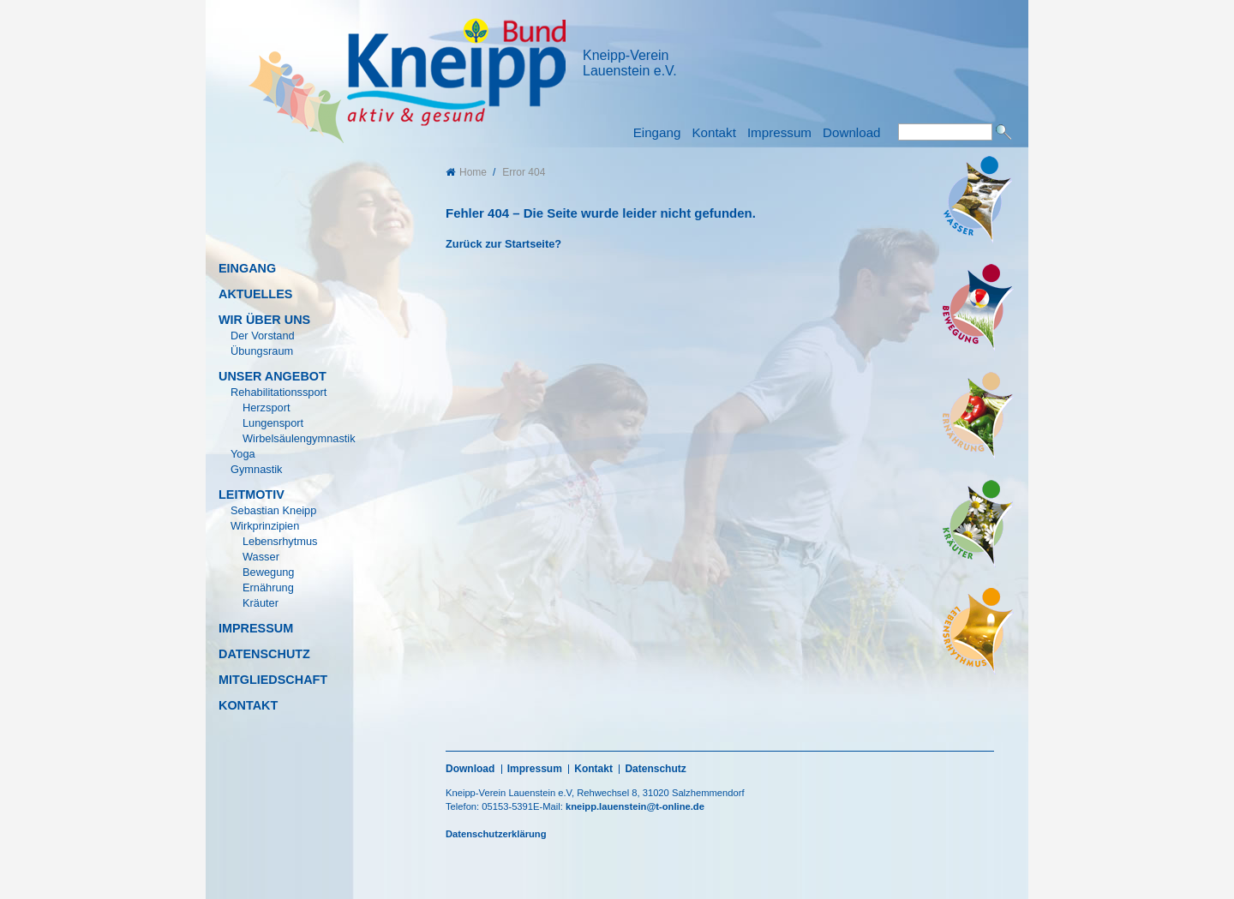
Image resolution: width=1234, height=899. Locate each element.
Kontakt (714, 132)
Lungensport (273, 423)
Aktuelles (255, 294)
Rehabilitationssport (278, 392)
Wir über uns (264, 320)
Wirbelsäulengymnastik (299, 438)
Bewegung (268, 572)
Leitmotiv (252, 494)
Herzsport (266, 407)
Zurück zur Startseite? (503, 243)
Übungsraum (262, 351)
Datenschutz (264, 654)
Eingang (657, 132)
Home (466, 172)
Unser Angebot (272, 376)
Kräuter (261, 602)
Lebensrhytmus (280, 541)
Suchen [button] (1003, 132)
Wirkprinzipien (265, 525)
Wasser (261, 556)
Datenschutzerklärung (496, 834)
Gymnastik (256, 469)
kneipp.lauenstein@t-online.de (635, 806)
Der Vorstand (263, 335)
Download (852, 132)
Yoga (243, 453)
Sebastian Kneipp (273, 510)
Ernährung (268, 587)
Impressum (779, 132)
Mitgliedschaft (273, 679)
